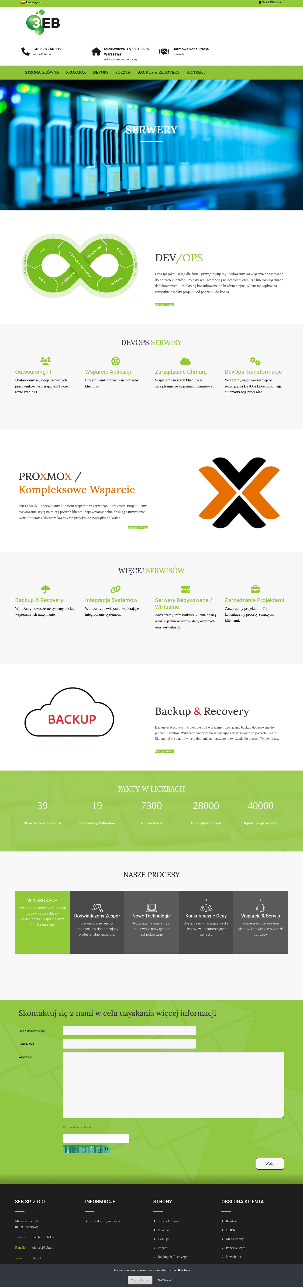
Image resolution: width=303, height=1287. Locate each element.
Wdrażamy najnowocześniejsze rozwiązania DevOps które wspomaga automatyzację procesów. (253, 386)
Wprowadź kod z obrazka (77, 1127)
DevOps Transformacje (253, 372)
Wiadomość (25, 1057)
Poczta (123, 72)
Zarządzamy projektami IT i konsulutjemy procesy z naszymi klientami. (249, 614)
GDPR (230, 1230)
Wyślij (270, 1163)
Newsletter (233, 1257)
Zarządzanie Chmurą (181, 372)
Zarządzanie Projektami (254, 600)
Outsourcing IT (33, 372)
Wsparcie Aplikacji (108, 372)
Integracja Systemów (111, 600)
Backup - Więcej (164, 751)
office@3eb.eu (42, 1247)
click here (183, 1270)
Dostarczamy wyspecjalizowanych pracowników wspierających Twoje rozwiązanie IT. (41, 386)
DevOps (100, 72)
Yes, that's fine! (140, 1280)
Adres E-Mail (26, 1043)
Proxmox (76, 72)
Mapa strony (235, 1239)
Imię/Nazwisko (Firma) (32, 1030)
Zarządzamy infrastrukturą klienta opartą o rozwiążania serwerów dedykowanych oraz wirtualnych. (185, 621)
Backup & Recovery (159, 72)
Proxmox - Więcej (138, 527)
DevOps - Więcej (164, 304)
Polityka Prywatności (105, 1221)
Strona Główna (42, 72)
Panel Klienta (235, 1248)
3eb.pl (36, 1258)
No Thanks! (165, 1280)
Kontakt (196, 72)
